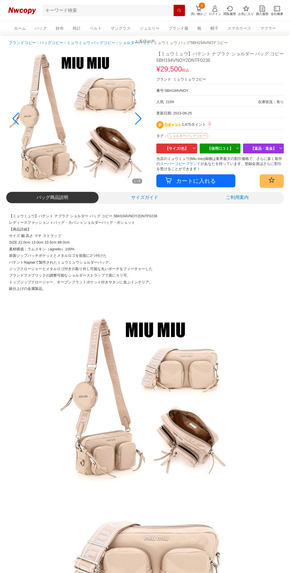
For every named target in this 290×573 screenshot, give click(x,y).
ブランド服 (178, 28)
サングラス (121, 28)
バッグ (41, 28)
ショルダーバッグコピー (187, 136)
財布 (60, 28)
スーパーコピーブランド (180, 164)
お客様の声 (145, 41)
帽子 (214, 28)
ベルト (96, 28)
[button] (138, 118)
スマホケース (239, 28)
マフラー (268, 28)
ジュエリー (149, 28)
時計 (77, 28)
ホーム (20, 28)
